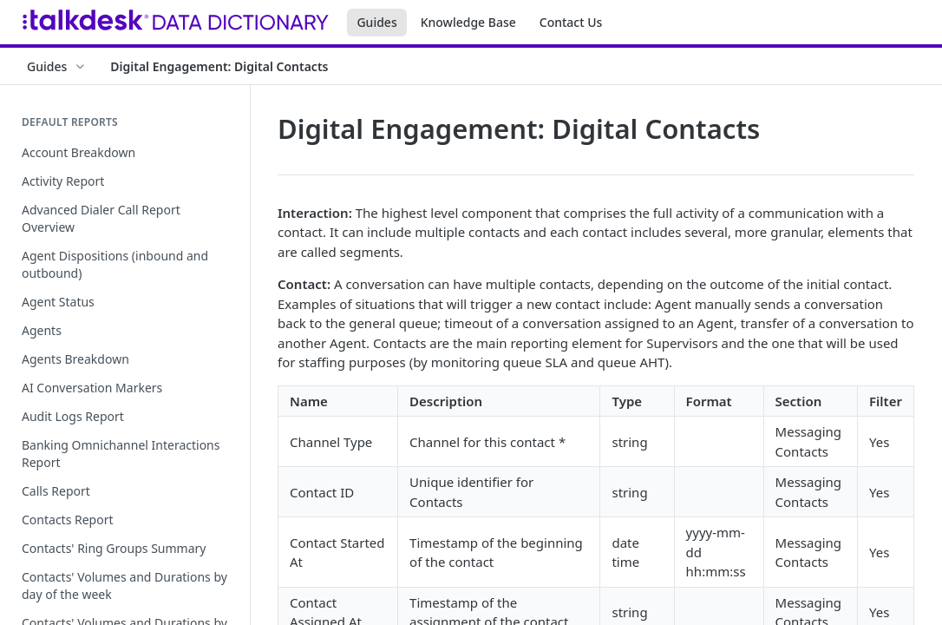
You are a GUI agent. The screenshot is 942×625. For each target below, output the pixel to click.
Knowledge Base (468, 22)
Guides (376, 22)
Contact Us (571, 22)
